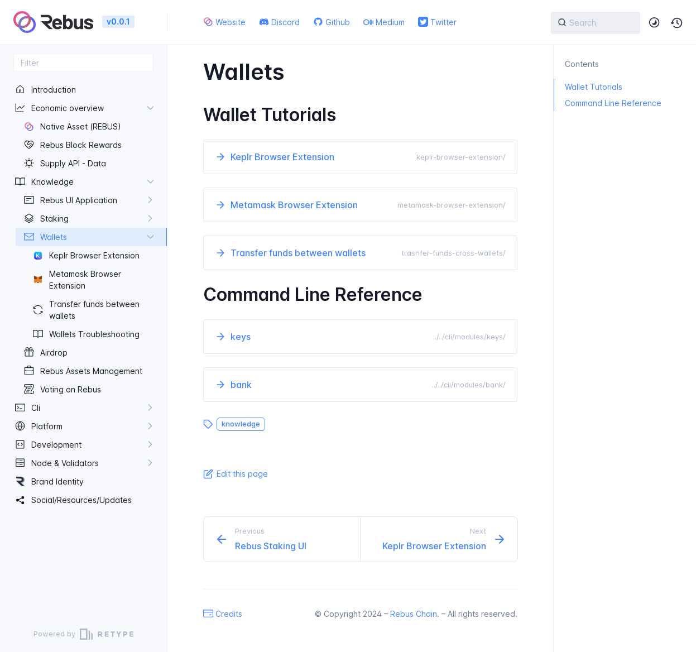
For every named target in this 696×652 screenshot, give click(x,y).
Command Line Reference (607, 103)
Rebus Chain (413, 614)
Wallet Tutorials (588, 87)
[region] (83, 343)
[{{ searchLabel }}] (595, 23)
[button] (677, 23)
